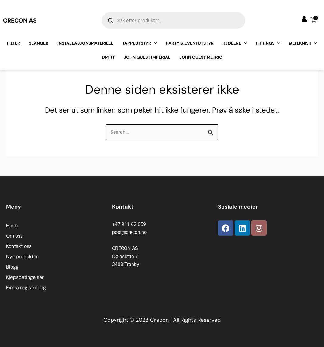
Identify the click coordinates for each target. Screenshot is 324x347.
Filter (15, 46)
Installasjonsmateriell (86, 46)
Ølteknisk (301, 46)
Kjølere (234, 46)
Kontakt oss (19, 246)
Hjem (12, 225)
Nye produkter (22, 256)
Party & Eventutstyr (189, 46)
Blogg (12, 267)
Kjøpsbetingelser (25, 277)
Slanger (40, 46)
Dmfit (108, 60)
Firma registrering (26, 287)
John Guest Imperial (147, 60)
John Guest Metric (200, 60)
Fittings (267, 46)
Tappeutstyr (139, 46)
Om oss (14, 236)
